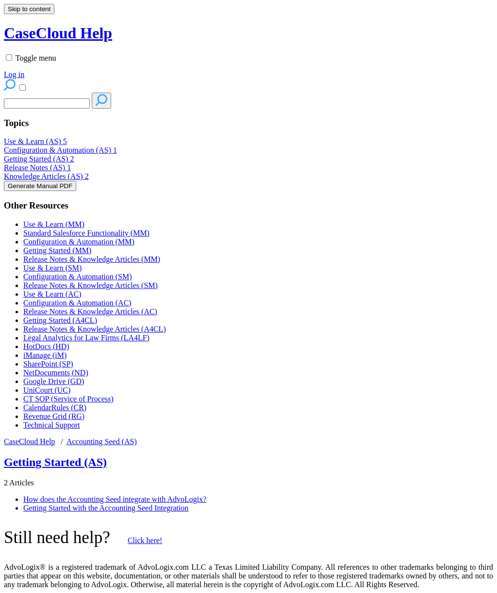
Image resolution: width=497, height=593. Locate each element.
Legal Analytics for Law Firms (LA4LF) (86, 338)
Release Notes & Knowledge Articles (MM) (91, 259)
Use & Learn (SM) (52, 268)
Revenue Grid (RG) (53, 416)
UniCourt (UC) (46, 390)
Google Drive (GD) (53, 381)
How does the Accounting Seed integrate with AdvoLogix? (114, 499)
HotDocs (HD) (46, 346)
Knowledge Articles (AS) (46, 176)
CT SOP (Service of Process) (68, 399)
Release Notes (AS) (37, 167)
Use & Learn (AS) (35, 141)
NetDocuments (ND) (55, 373)
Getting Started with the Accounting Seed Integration (105, 508)
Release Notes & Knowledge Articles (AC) (90, 311)
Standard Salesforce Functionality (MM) (86, 233)
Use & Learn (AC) (52, 294)
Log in (14, 74)
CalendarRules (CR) (54, 407)
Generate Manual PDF (40, 186)
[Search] (47, 103)
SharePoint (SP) (48, 364)
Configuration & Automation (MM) (78, 242)
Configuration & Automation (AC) (77, 303)
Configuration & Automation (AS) (60, 150)
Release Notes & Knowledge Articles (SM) (90, 285)
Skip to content (29, 9)
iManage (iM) (44, 355)
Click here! (145, 540)
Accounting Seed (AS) (101, 441)
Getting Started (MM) (57, 250)
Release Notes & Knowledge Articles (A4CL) (94, 329)
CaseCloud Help (29, 441)
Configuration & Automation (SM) (77, 276)
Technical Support (51, 425)
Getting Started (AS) (39, 159)
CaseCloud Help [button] (58, 33)
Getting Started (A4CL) (60, 320)
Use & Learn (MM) (53, 224)
